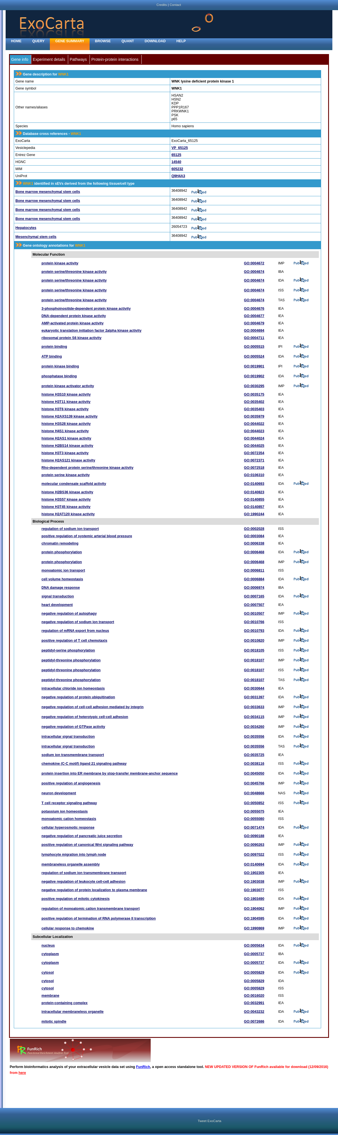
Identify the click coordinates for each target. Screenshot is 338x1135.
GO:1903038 (254, 882)
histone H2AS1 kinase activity (66, 438)
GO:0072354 (254, 453)
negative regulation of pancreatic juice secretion (81, 836)
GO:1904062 (254, 909)
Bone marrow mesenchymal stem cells (47, 192)
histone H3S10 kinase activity (66, 394)
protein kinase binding (60, 366)
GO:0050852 (254, 803)
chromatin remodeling (59, 543)
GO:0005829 (254, 973)
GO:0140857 (254, 507)
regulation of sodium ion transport (70, 529)
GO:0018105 (254, 650)
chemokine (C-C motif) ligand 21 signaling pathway (83, 764)
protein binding (54, 347)
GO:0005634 (254, 945)
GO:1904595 (254, 918)
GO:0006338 (254, 543)
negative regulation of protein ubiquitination (78, 697)
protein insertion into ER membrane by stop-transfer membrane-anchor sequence (109, 773)
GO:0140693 (254, 484)
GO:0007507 (254, 605)
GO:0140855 (254, 499)
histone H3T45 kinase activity (65, 507)
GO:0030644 (254, 688)
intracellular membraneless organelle (72, 1012)
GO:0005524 (254, 356)
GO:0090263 (254, 845)
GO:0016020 (254, 996)
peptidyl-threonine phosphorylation (71, 660)
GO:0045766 (254, 783)
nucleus (48, 945)
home (16, 41)
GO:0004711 (254, 338)
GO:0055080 (254, 819)
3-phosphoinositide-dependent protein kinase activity (86, 309)
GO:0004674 (254, 272)
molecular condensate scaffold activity (73, 484)
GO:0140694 (254, 864)
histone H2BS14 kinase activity (67, 446)
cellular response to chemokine (67, 928)
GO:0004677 (254, 316)
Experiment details (49, 59)
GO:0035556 (254, 737)
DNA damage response (60, 588)
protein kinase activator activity (67, 386)
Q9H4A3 (178, 176)
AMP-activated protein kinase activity (72, 323)
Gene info (19, 59)
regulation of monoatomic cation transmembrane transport (90, 909)
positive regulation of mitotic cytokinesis (75, 899)
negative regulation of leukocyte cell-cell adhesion (83, 882)
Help (181, 41)
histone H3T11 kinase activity (65, 402)
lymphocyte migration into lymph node (73, 855)
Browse (103, 41)
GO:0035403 (254, 409)
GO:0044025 (254, 446)
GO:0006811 (254, 570)
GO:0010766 (254, 622)
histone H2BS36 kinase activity (67, 492)
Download (155, 41)
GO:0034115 (254, 717)
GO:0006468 (254, 552)
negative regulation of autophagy (69, 614)
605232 (177, 169)
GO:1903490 (254, 899)
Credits (161, 4)
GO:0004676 (254, 309)
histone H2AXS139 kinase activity (69, 416)
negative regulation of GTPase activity (73, 727)
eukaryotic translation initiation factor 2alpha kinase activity (91, 331)
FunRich (143, 1067)
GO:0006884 (254, 579)
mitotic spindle (53, 1021)
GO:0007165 (254, 596)
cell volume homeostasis (62, 579)
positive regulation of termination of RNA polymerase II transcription (98, 918)
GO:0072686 (254, 1021)
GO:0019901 (254, 366)
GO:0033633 (254, 707)
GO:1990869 (254, 928)
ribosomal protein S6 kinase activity (71, 338)
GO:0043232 (254, 1012)
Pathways (78, 59)
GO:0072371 (254, 460)
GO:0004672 (254, 263)
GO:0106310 (254, 475)
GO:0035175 (254, 394)
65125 (176, 155)
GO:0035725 (254, 755)
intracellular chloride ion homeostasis (73, 688)
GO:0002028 (254, 529)
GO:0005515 (254, 347)
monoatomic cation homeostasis (68, 819)
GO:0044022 (254, 424)
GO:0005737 (254, 954)
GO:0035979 (254, 416)
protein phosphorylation (61, 552)
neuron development (58, 793)
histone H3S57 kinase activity (66, 499)
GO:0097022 (254, 855)
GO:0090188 (254, 836)
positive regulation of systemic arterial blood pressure (86, 536)
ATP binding (51, 356)
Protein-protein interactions (114, 59)
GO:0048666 (254, 793)
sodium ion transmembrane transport (72, 755)
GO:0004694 (254, 331)
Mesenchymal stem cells (36, 237)
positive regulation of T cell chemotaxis (74, 641)
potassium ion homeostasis (64, 811)
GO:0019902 (254, 376)
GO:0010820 (254, 641)
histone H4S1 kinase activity (65, 431)
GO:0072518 (254, 468)
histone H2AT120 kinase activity (68, 514)
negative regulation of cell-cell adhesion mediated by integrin (92, 707)
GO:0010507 (254, 614)
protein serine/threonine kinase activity (73, 272)
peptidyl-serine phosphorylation (68, 650)
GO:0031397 (254, 697)
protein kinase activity (59, 263)
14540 (176, 162)
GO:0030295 (254, 386)
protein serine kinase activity (65, 475)
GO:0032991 (254, 1003)
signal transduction (57, 596)
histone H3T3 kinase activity (64, 453)
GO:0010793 (254, 631)
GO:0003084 (254, 536)
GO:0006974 (254, 588)
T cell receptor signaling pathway (69, 803)
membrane (50, 996)
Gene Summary (69, 41)
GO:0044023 (254, 431)
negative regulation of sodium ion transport (77, 622)
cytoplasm (50, 954)
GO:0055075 (254, 811)
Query (38, 41)
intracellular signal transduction (68, 737)
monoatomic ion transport (63, 570)
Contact (175, 4)
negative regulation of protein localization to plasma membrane (94, 890)
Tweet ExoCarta (209, 1121)
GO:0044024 (254, 438)
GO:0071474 (254, 827)
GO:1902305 (254, 873)
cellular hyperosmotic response (67, 827)
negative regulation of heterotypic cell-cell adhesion (84, 717)
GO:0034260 (254, 727)
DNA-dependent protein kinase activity (73, 316)
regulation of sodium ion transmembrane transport (83, 873)
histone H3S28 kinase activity (66, 424)
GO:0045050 (254, 773)
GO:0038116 (254, 764)
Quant (127, 41)
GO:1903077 (254, 890)
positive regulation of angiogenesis (70, 783)
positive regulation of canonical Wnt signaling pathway (87, 845)
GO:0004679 (254, 323)
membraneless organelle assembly (70, 864)
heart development (57, 605)
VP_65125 (180, 148)
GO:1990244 (254, 514)
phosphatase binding (59, 376)
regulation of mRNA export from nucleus (75, 631)
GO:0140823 (254, 492)
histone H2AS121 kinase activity (68, 460)
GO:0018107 (254, 660)
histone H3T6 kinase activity (64, 409)
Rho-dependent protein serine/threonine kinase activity (87, 468)
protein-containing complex (64, 1003)
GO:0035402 (254, 402)
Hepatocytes (25, 228)
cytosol (47, 973)
